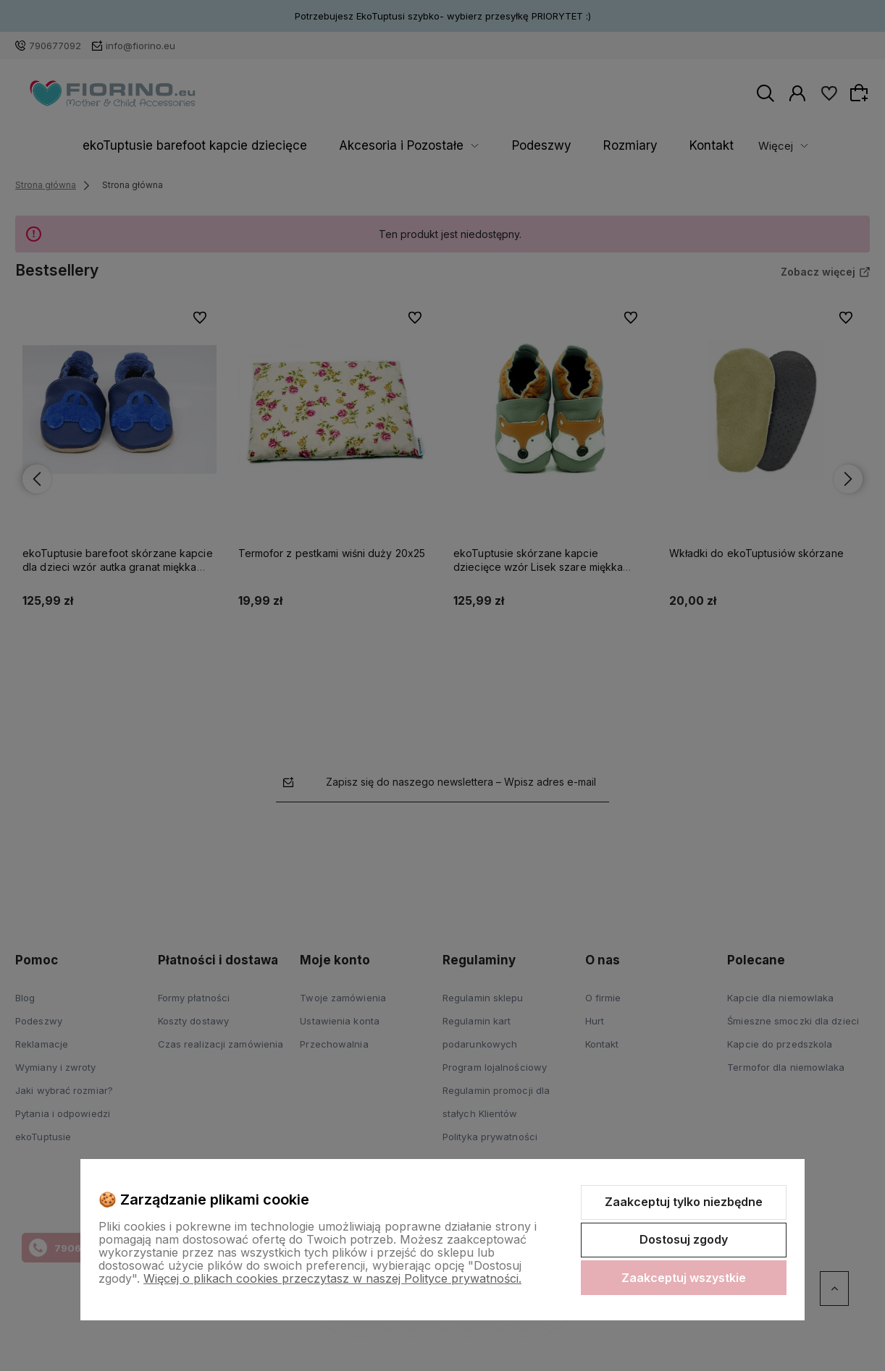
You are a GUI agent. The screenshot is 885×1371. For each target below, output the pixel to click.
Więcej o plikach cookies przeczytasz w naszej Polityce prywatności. (332, 1278)
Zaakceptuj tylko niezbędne (684, 1201)
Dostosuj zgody (683, 1239)
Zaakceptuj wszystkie (683, 1277)
